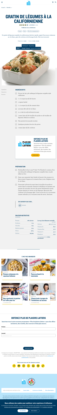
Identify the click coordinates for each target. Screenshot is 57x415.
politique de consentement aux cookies (13, 407)
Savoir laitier (26, 390)
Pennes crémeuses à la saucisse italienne (10, 275)
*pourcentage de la (43, 237)
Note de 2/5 (22, 25)
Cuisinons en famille (37, 390)
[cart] (52, 2)
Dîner (24, 31)
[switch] (28, 48)
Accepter (23, 410)
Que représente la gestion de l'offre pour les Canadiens (11, 300)
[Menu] (2, 2)
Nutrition (3, 94)
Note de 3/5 (24, 25)
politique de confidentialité (32, 407)
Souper (19, 31)
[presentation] (28, 342)
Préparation (3, 92)
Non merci (34, 410)
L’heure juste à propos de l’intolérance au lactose (39, 299)
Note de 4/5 (26, 25)
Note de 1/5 (20, 25)
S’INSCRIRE (35, 155)
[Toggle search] (55, 2)
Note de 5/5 (27, 25)
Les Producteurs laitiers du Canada (28, 2)
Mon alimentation (49, 390)
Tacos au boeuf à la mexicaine (37, 275)
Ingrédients (3, 89)
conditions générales (47, 407)
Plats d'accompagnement (33, 31)
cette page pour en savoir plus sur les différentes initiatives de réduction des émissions (29, 399)
